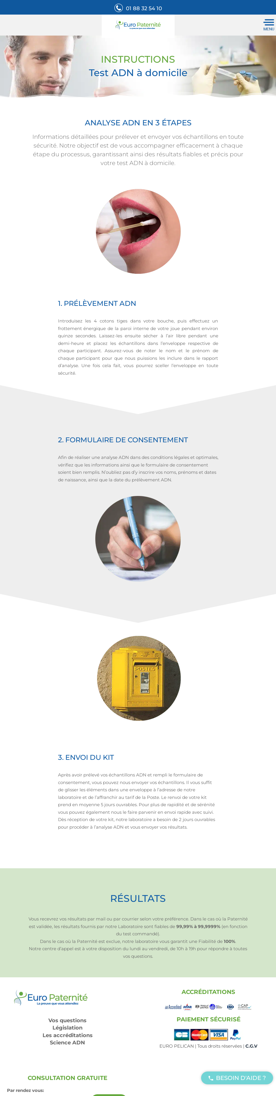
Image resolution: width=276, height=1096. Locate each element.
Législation (67, 1028)
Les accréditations (68, 1035)
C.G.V (251, 1046)
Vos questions (67, 1020)
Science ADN (67, 1042)
